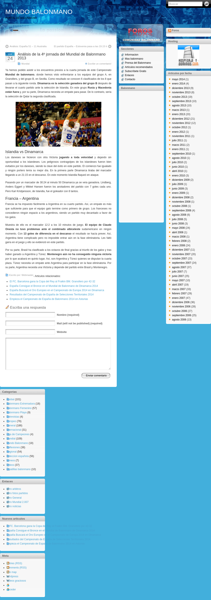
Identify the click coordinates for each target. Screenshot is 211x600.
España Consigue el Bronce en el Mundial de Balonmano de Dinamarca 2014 (54, 285)
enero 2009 (178, 192)
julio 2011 (177, 140)
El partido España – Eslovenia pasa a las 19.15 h (80, 46)
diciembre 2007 (181, 249)
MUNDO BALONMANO (38, 11)
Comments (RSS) (16, 567)
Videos (10, 464)
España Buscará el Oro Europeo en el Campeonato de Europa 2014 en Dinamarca (57, 290)
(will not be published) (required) (79, 323)
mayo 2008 (178, 227)
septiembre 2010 (181, 153)
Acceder (11, 589)
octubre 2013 (179, 96)
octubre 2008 (179, 206)
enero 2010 (178, 175)
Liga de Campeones (17, 434)
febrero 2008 (179, 240)
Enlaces (129, 75)
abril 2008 (177, 232)
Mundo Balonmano (17, 443)
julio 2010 (177, 162)
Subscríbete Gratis (135, 71)
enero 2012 (178, 131)
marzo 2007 (179, 289)
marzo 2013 (179, 109)
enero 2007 (178, 297)
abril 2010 (177, 171)
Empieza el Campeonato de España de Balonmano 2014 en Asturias (49, 299)
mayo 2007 (178, 280)
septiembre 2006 (181, 315)
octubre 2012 (179, 127)
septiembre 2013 (181, 101)
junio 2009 (178, 188)
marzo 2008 (179, 236)
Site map (11, 572)
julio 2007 (177, 271)
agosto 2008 (179, 214)
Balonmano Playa (16, 412)
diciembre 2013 (181, 88)
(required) (68, 314)
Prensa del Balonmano (138, 62)
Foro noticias (13, 506)
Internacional (13, 429)
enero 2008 (178, 245)
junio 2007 (178, 276)
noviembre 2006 (181, 306)
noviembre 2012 (181, 123)
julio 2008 (177, 219)
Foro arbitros (13, 488)
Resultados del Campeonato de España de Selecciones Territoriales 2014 (52, 294)
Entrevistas (12, 416)
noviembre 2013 (181, 92)
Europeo (11, 421)
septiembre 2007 (181, 262)
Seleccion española (17, 456)
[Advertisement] (138, 156)
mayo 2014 (178, 79)
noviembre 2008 (181, 201)
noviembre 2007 (181, 254)
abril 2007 (177, 284)
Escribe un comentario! (99, 63)
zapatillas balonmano (18, 469)
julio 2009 (177, 184)
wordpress (12, 576)
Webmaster (27, 275)
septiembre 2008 (181, 210)
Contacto (130, 79)
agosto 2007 (179, 267)
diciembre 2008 (181, 197)
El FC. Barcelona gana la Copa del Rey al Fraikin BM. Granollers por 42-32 (52, 281)
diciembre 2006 (181, 302)
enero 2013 (178, 114)
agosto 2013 (179, 105)
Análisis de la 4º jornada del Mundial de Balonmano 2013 (62, 56)
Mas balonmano (134, 58)
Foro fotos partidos (17, 493)
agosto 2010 (179, 157)
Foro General (14, 497)
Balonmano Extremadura (20, 403)
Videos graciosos (16, 580)
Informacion (131, 54)
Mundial (25, 63)
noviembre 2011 (181, 136)
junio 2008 (178, 223)
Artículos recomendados (139, 67)
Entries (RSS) (14, 563)
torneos (10, 460)
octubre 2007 (179, 258)
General (11, 425)
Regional (11, 451)
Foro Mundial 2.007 (17, 502)
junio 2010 (178, 166)
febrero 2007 (179, 293)
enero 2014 (178, 83)
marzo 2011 (179, 144)
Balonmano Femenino (18, 408)
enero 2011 (178, 149)
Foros (175, 30)
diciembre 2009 (181, 179)
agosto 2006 (179, 319)
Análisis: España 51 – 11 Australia (28, 46)
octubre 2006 (179, 311)
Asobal (10, 399)
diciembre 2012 (181, 118)
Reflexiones (13, 447)
